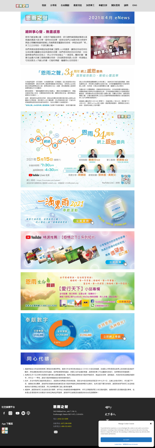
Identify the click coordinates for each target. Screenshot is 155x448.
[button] (151, 424)
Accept (126, 440)
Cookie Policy (118, 444)
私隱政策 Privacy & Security (130, 444)
